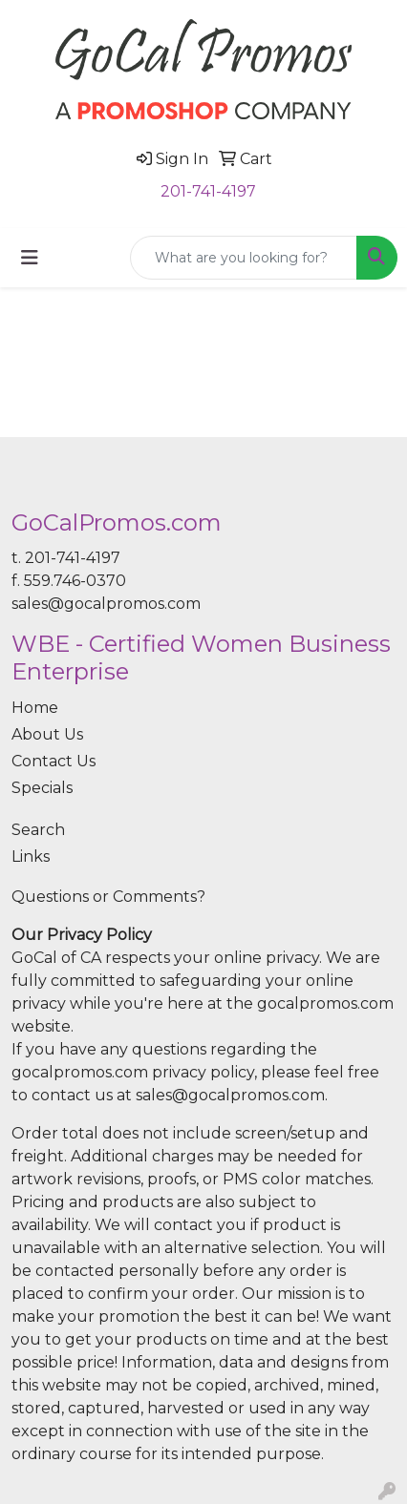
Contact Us (53, 761)
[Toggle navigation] (30, 257)
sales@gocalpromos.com (106, 604)
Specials (42, 788)
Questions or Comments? (108, 897)
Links (30, 856)
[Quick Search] (243, 258)
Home (34, 708)
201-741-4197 (208, 191)
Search (38, 830)
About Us (47, 734)
